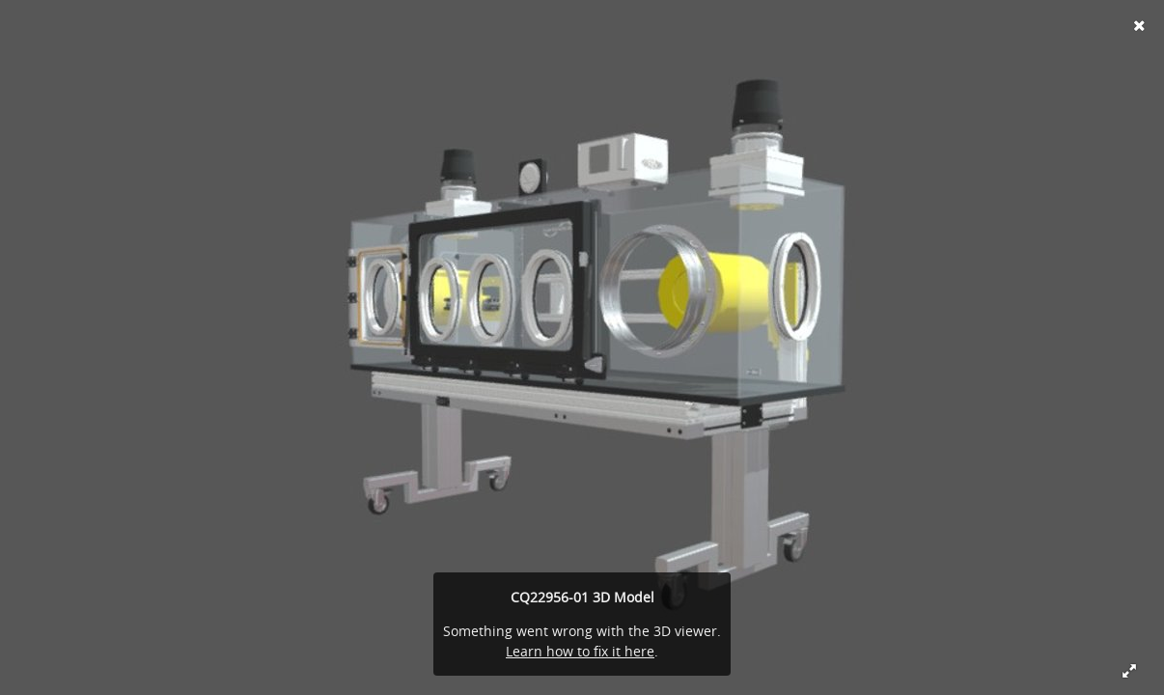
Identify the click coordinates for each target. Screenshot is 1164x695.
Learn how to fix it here (580, 651)
